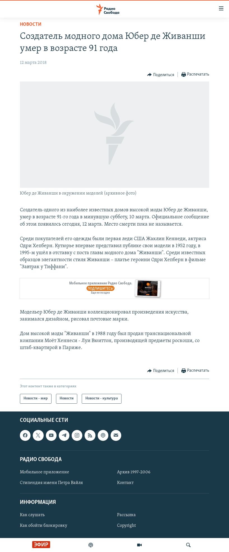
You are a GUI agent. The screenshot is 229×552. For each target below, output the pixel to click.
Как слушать (32, 515)
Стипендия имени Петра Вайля (51, 483)
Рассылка (126, 515)
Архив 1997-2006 (133, 472)
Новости (30, 24)
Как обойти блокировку (43, 525)
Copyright (126, 525)
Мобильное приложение (44, 472)
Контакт (125, 483)
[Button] (160, 75)
